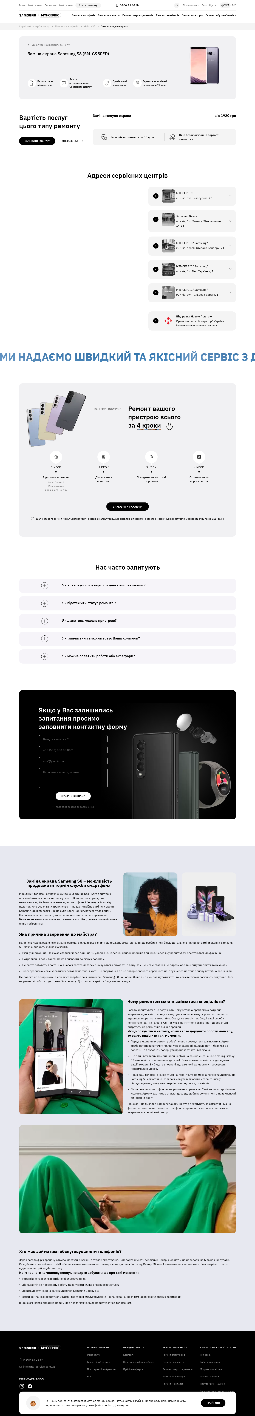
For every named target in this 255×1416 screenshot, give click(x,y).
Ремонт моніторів (192, 15)
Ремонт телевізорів (167, 15)
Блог (204, 5)
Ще (212, 5)
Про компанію (191, 5)
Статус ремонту (88, 5)
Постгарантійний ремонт (58, 5)
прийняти (213, 1402)
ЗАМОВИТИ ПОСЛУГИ (127, 506)
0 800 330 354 (72, 141)
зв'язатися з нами (73, 796)
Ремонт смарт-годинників (137, 15)
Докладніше (122, 1405)
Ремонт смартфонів (83, 15)
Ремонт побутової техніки (220, 15)
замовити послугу (37, 141)
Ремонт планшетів (109, 15)
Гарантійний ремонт (30, 5)
